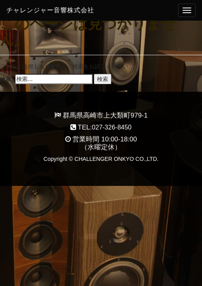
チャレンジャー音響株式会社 (50, 10)
